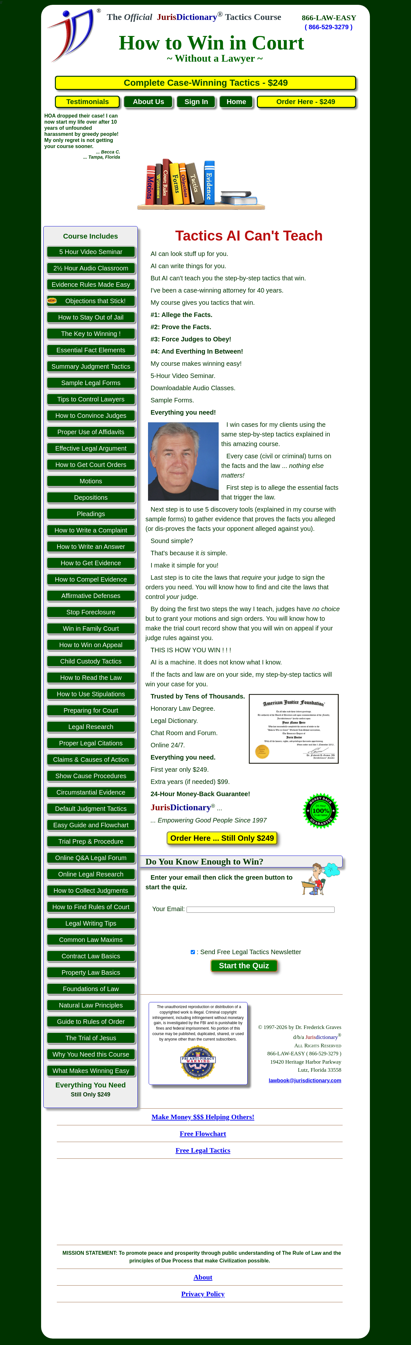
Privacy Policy (202, 1294)
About (203, 1277)
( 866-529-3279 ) (329, 27)
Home (236, 102)
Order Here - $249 (306, 102)
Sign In (196, 102)
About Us (148, 102)
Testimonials (87, 102)
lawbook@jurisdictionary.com (305, 1080)
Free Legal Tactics (203, 1150)
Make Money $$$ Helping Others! (203, 1117)
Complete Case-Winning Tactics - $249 (206, 83)
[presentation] (244, 928)
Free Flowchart (203, 1134)
